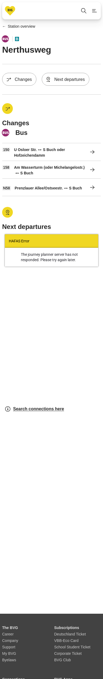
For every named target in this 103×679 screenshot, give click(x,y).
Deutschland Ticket (70, 634)
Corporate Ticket (68, 653)
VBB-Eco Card (66, 640)
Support (8, 647)
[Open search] (83, 10)
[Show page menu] (94, 10)
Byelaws (9, 660)
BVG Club (62, 660)
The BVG (10, 628)
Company (10, 640)
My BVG (9, 653)
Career (8, 634)
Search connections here (34, 409)
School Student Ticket (72, 647)
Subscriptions (66, 628)
